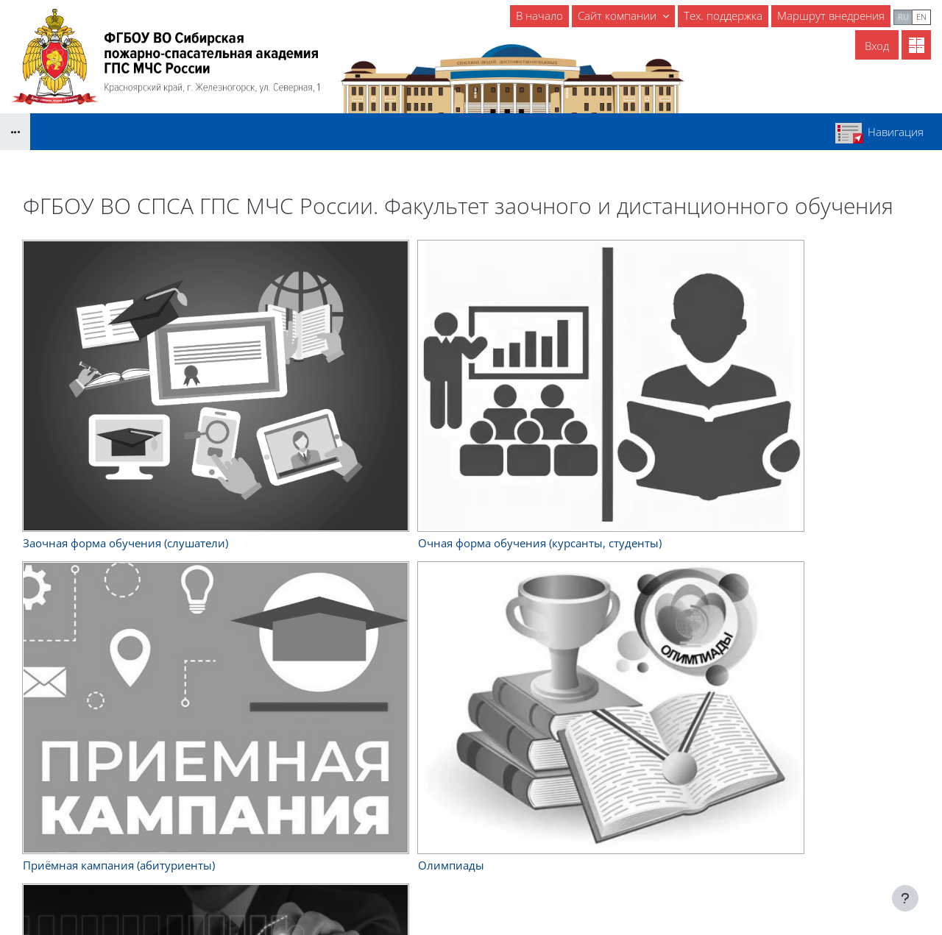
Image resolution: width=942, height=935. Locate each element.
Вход (877, 45)
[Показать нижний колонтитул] (905, 898)
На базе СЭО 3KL (901, 866)
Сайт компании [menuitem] (618, 15)
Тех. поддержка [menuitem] (723, 15)
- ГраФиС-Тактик (426, 847)
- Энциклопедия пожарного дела (468, 864)
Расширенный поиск (300, 470)
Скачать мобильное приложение (471, 888)
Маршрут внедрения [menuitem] (831, 15)
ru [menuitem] (903, 16)
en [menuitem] (921, 16)
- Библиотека (418, 831)
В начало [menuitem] (539, 15)
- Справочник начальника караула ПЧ (482, 814)
